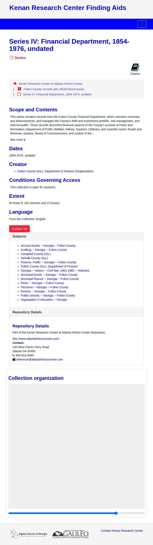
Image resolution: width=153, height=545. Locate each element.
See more (17, 139)
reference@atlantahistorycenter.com (39, 359)
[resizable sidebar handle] (76, 513)
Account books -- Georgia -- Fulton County (48, 245)
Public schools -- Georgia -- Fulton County (48, 295)
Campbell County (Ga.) (36, 254)
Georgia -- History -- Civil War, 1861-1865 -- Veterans (55, 270)
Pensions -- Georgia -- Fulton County (44, 287)
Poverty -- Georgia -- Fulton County (43, 291)
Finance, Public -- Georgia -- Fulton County (48, 262)
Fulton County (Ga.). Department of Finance (45, 171)
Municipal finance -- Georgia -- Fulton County (50, 278)
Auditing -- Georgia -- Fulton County (44, 249)
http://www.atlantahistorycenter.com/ (35, 338)
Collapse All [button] (19, 228)
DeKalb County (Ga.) (34, 258)
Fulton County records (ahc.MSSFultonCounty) (53, 89)
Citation (135, 69)
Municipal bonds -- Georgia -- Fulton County (49, 274)
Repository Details (27, 312)
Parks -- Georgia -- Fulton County (42, 283)
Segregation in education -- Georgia (44, 299)
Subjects (19, 236)
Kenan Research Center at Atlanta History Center (51, 83)
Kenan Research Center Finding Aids (67, 7)
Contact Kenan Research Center (122, 530)
